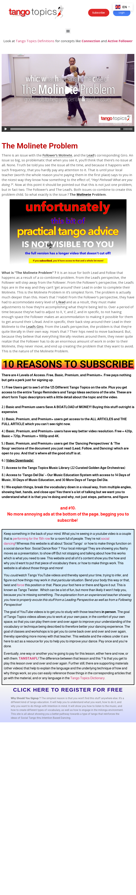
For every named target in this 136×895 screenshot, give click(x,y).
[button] (68, 31)
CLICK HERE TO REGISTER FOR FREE (68, 690)
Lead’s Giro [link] (34, 326)
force (20, 585)
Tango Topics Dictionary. (87, 678)
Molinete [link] (84, 194)
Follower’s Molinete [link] (57, 155)
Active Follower (120, 41)
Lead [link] (90, 155)
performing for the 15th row (31, 538)
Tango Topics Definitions (35, 41)
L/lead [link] (60, 302)
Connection (91, 41)
